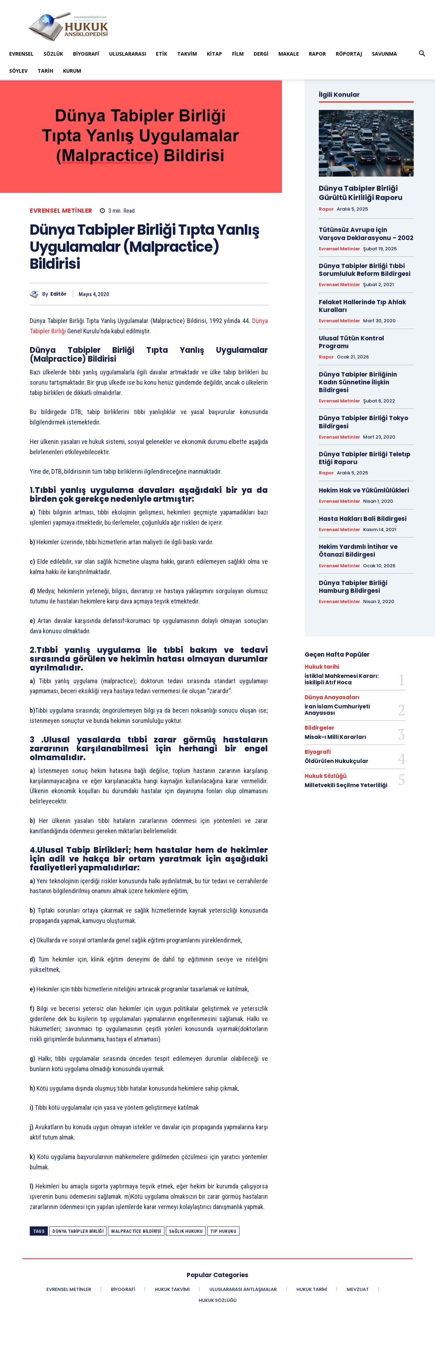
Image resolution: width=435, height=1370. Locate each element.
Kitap (214, 53)
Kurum (72, 70)
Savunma (384, 53)
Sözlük (53, 53)
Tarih (45, 70)
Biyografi (86, 53)
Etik (161, 53)
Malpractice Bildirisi (136, 1231)
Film (238, 53)
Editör (58, 294)
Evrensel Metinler (61, 211)
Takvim (187, 53)
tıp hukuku (223, 1231)
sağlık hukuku (186, 1231)
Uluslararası (127, 53)
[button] (422, 54)
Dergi (261, 53)
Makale (288, 53)
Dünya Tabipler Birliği (77, 1231)
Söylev (18, 70)
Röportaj (349, 53)
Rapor (317, 53)
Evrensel (21, 53)
